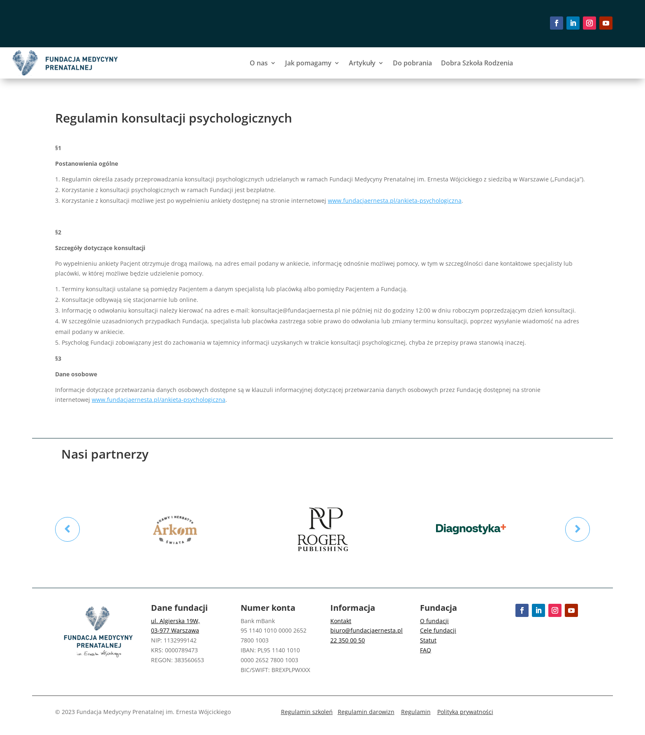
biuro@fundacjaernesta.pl (366, 630)
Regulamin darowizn (366, 712)
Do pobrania (412, 62)
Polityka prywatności (465, 712)
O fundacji (434, 621)
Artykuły (362, 62)
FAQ (425, 650)
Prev (67, 529)
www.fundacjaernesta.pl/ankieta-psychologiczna (395, 200)
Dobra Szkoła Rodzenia (477, 62)
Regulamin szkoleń (307, 712)
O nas (259, 62)
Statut (428, 640)
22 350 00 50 (347, 640)
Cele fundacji (438, 630)
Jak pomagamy (308, 62)
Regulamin (416, 712)
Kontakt (340, 621)
